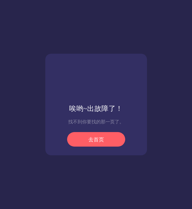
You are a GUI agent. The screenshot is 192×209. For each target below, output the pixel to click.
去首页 (96, 140)
